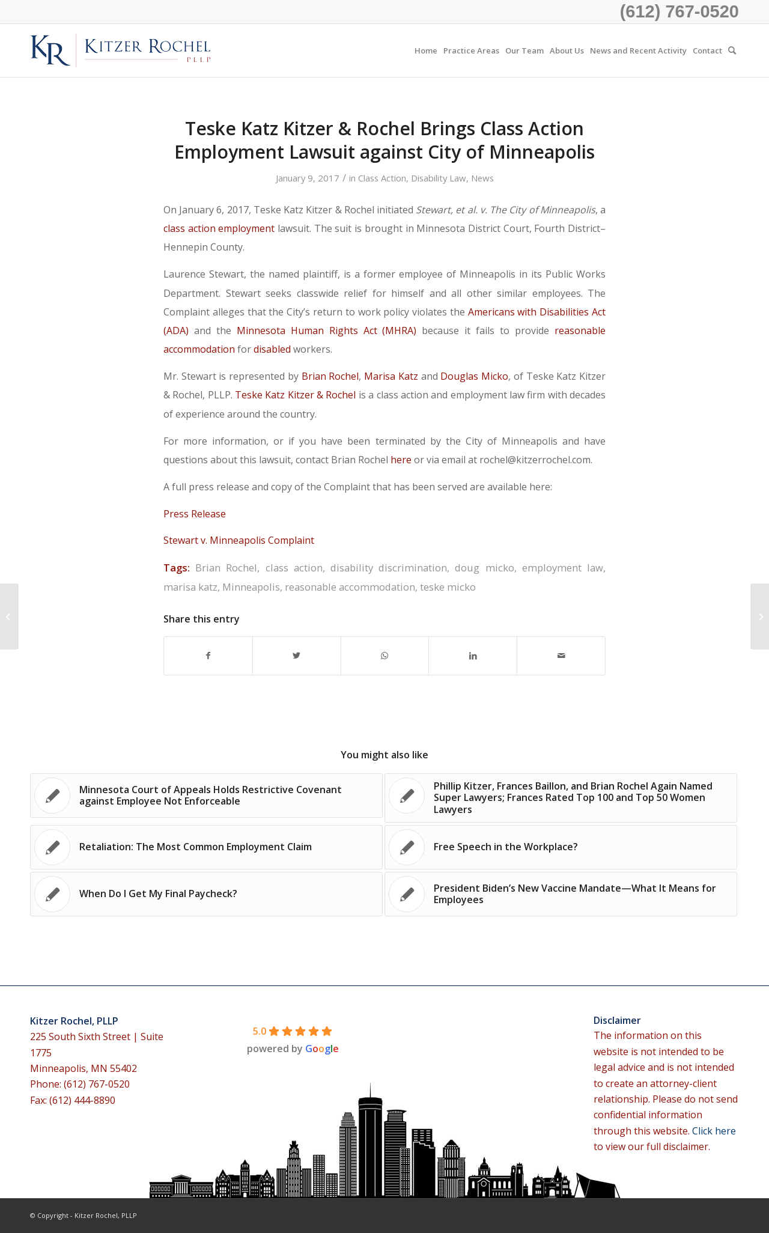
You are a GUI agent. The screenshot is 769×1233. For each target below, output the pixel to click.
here (401, 459)
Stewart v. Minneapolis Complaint (238, 540)
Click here (714, 1130)
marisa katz (190, 587)
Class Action (382, 178)
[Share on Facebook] (208, 655)
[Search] (732, 50)
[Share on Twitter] (297, 655)
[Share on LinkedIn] (473, 655)
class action (189, 228)
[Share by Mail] (561, 655)
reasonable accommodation (350, 587)
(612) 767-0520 (679, 11)
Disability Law (438, 178)
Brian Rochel (330, 376)
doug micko (484, 567)
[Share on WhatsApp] (385, 655)
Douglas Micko (474, 376)
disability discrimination (388, 567)
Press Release (194, 513)
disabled (272, 349)
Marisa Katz (392, 376)
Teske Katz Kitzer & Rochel (295, 394)
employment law (562, 567)
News (482, 178)
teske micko (448, 587)
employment (246, 228)
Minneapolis (251, 587)
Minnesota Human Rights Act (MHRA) (327, 330)
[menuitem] (426, 50)
